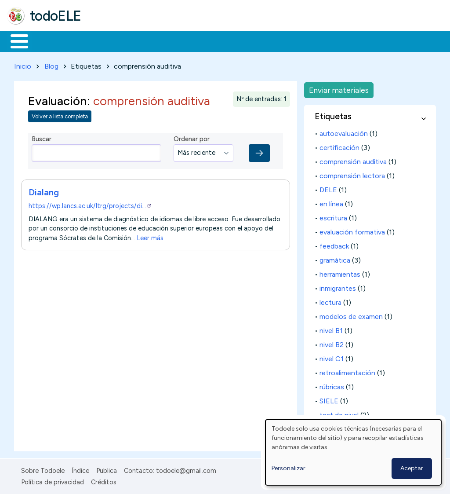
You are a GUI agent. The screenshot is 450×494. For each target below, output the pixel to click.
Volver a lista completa (60, 115)
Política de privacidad (52, 480)
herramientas (339, 272)
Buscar (361, 40)
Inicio (14, 40)
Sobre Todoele (43, 469)
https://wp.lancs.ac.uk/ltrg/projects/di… (90, 204)
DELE (328, 188)
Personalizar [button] (288, 468)
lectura (330, 300)
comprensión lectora (352, 174)
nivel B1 (331, 329)
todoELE (55, 15)
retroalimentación (347, 371)
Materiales (49, 40)
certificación (339, 146)
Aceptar (411, 468)
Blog (51, 64)
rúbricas (331, 385)
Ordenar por (192, 138)
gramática (334, 258)
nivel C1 (331, 357)
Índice (80, 469)
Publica (106, 469)
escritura (333, 216)
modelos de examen (351, 315)
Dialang (44, 190)
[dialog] (353, 452)
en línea (331, 202)
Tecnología (262, 40)
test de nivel (339, 413)
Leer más (150, 236)
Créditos (103, 480)
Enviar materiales (339, 88)
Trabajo (158, 40)
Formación (105, 40)
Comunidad (321, 40)
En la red (207, 40)
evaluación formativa (352, 230)
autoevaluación (343, 132)
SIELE (328, 399)
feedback (334, 244)
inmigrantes (337, 286)
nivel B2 (331, 343)
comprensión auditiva (353, 160)
